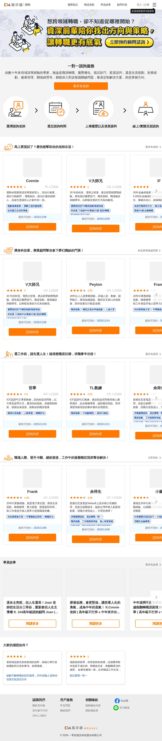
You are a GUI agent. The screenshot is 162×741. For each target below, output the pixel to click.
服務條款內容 (93, 705)
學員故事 (106, 4)
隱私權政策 (91, 710)
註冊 (146, 4)
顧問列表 (122, 4)
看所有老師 (81, 86)
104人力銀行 (39, 715)
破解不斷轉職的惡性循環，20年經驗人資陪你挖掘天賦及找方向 (31, 677)
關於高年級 (38, 705)
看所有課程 (151, 354)
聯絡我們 (65, 710)
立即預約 (153, 457)
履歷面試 (73, 4)
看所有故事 (151, 564)
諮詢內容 (32, 226)
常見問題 (65, 705)
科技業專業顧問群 (148, 250)
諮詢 (27, 4)
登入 (139, 4)
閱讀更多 (32, 623)
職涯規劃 (89, 4)
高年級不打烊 (40, 710)
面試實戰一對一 (78, 675)
